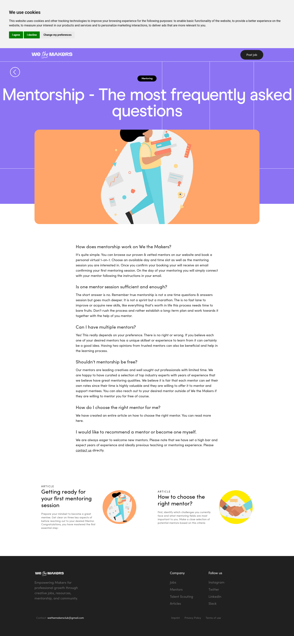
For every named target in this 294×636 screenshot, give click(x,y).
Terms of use (213, 617)
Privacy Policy (192, 617)
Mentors (176, 589)
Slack (212, 603)
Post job (251, 55)
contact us (84, 450)
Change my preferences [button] (57, 34)
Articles (175, 603)
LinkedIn (214, 596)
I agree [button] (16, 34)
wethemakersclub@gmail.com (65, 617)
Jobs (173, 582)
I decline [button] (32, 34)
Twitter (213, 589)
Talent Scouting (181, 596)
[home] (77, 54)
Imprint (175, 617)
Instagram (216, 582)
